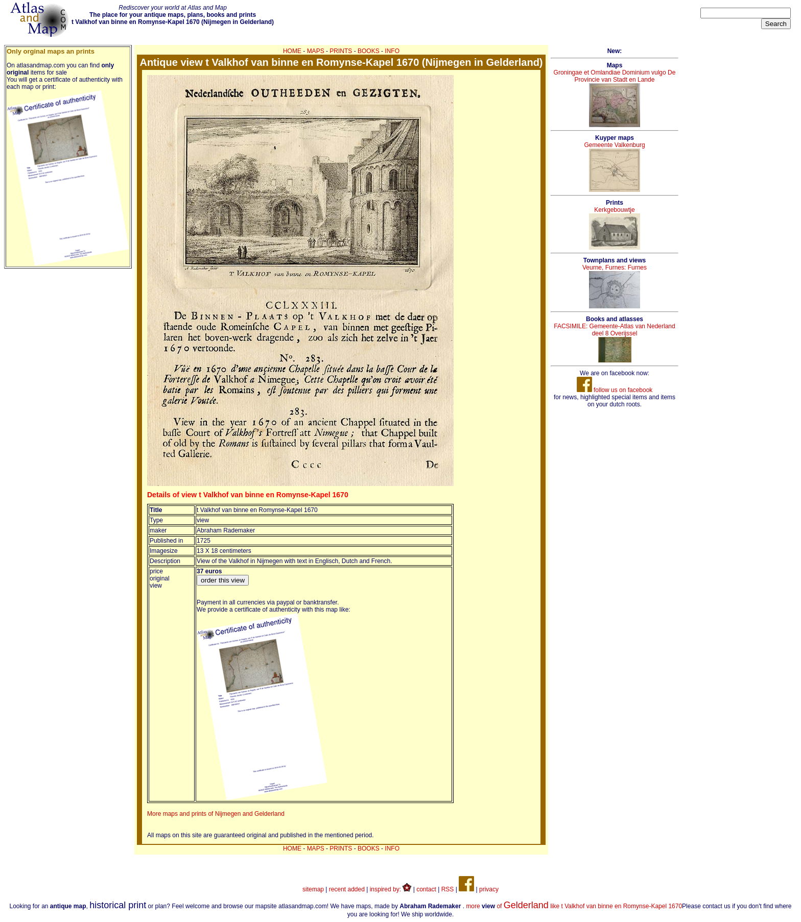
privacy (489, 889)
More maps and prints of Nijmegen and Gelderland (216, 813)
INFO (392, 51)
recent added (347, 889)
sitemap (313, 889)
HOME (292, 51)
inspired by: (391, 889)
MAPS (315, 51)
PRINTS (340, 51)
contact (426, 889)
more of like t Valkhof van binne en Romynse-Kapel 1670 (574, 906)
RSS (447, 889)
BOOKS (369, 51)
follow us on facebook (615, 390)
